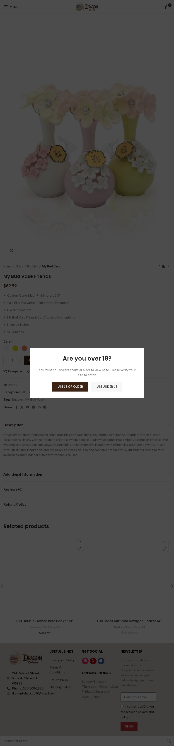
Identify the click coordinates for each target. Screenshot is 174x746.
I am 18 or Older (70, 386)
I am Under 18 (106, 386)
